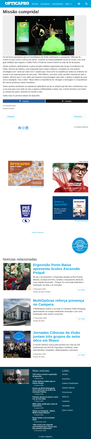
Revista (35, 4)
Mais (68, 4)
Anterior (10, 116)
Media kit (65, 397)
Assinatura (45, 4)
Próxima (79, 116)
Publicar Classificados (70, 383)
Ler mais (81, 290)
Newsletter (66, 406)
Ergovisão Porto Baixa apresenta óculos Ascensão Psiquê (56, 269)
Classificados (57, 4)
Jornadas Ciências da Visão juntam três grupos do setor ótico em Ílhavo (56, 336)
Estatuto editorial (68, 388)
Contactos (66, 401)
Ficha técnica (67, 392)
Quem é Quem (67, 410)
